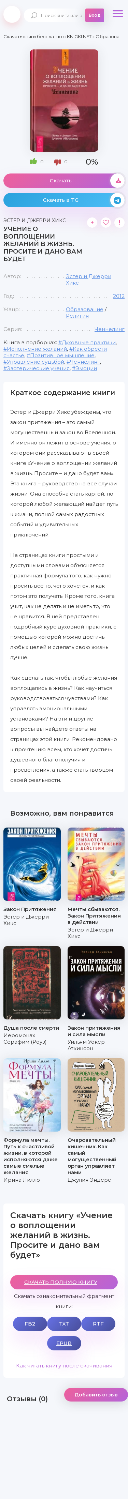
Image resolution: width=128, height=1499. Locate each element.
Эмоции (86, 368)
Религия (77, 316)
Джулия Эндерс (89, 1180)
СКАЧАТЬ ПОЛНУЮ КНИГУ (60, 1282)
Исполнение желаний (37, 349)
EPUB (64, 1343)
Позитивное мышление (62, 355)
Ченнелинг (110, 329)
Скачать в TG (84, 200)
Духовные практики (89, 342)
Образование (84, 309)
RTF (98, 1323)
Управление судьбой (35, 362)
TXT (64, 1323)
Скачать (87, 180)
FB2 (30, 1323)
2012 (119, 296)
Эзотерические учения (38, 368)
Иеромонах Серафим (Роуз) (25, 1038)
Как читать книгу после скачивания (64, 1365)
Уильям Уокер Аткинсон (86, 1045)
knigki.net (11, 14)
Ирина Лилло (21, 1180)
